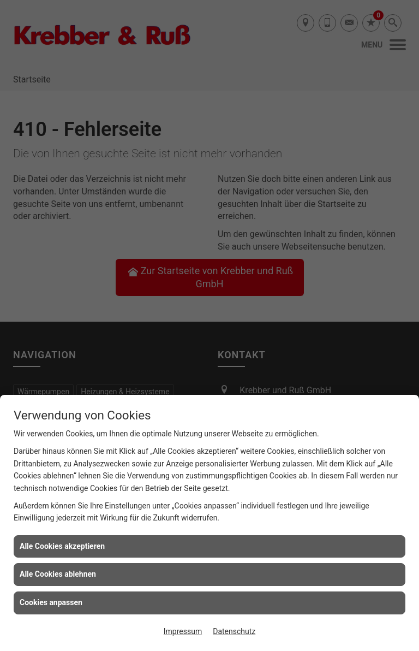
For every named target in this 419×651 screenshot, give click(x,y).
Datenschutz (234, 631)
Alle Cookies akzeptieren (62, 546)
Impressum (183, 631)
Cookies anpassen (51, 602)
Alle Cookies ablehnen (58, 574)
